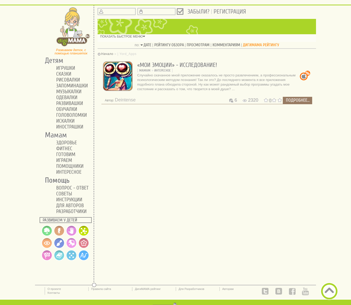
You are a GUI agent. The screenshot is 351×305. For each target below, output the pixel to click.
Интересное (162, 70)
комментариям (226, 45)
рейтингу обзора (169, 45)
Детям (52, 60)
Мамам (144, 70)
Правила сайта (101, 288)
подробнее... (298, 100)
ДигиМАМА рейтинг (148, 288)
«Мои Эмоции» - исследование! (177, 65)
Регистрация (230, 11)
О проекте (54, 288)
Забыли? (198, 11)
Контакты (54, 292)
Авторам (228, 288)
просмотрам (198, 45)
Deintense (125, 99)
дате (147, 45)
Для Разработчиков (191, 288)
